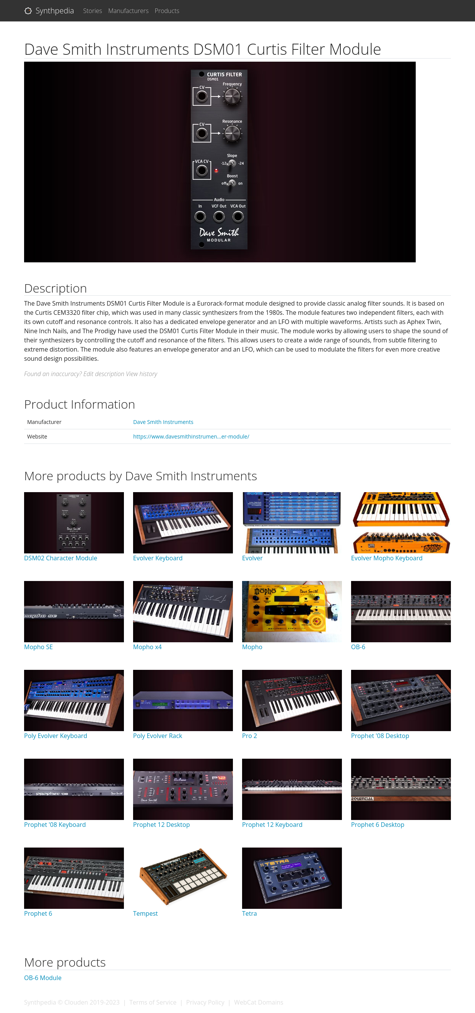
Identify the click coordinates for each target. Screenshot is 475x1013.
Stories (92, 11)
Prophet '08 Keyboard (55, 824)
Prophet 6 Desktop (377, 824)
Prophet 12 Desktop (161, 824)
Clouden (76, 1002)
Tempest (145, 913)
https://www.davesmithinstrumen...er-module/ (191, 436)
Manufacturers (128, 11)
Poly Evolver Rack (157, 736)
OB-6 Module (43, 978)
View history (141, 374)
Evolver (252, 558)
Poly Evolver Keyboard (55, 736)
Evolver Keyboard (158, 558)
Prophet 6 (38, 913)
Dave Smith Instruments (163, 421)
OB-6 (358, 647)
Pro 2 (249, 736)
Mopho (252, 647)
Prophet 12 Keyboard (272, 824)
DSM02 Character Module (60, 558)
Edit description (103, 374)
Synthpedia (49, 10)
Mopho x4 (147, 647)
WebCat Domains (258, 1002)
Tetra (249, 913)
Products (167, 11)
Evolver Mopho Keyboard (387, 558)
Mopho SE (38, 647)
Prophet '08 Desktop (380, 736)
